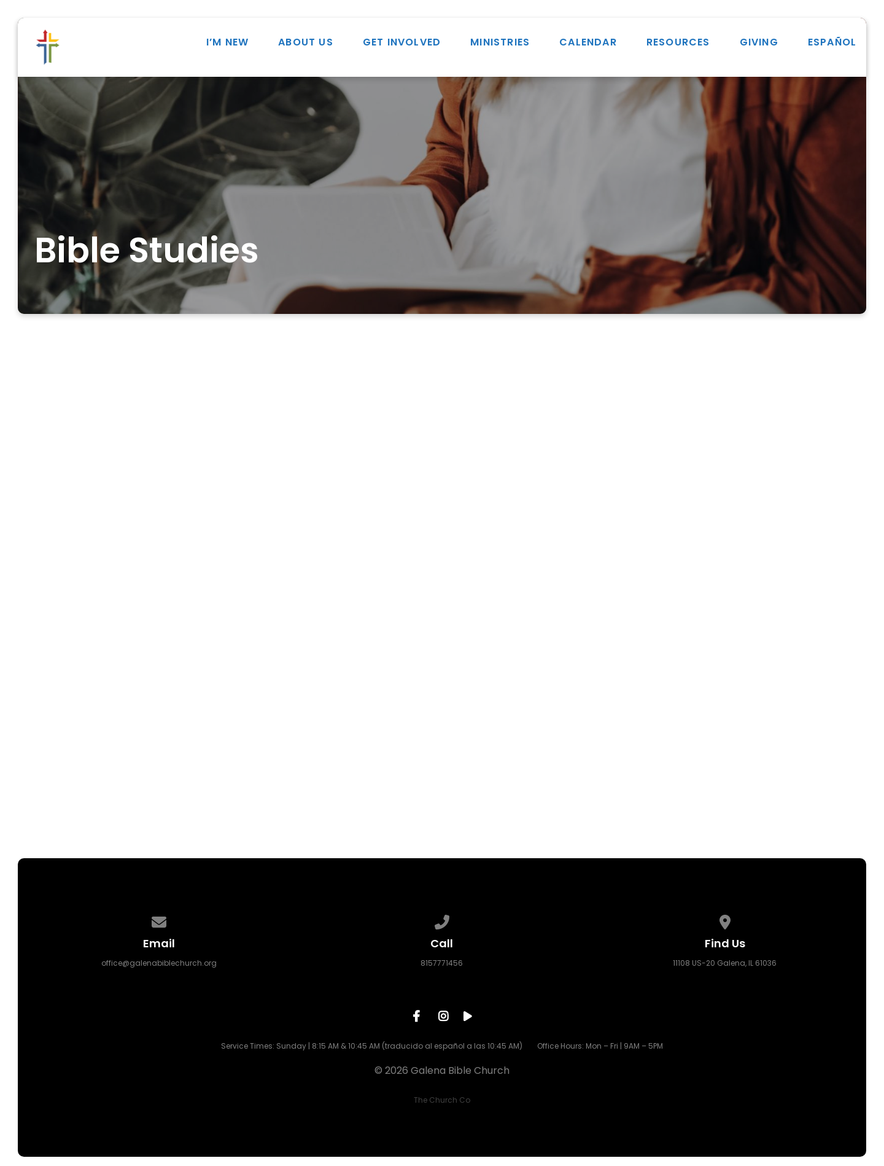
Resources (678, 42)
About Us (305, 42)
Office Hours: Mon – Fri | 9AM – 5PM (600, 1046)
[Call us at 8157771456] (442, 920)
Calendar (588, 42)
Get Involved (402, 42)
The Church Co (442, 1100)
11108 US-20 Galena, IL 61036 (725, 963)
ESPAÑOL (832, 42)
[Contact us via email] (159, 920)
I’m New (227, 42)
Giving (759, 42)
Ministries (500, 42)
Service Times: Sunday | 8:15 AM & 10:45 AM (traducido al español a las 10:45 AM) (371, 1046)
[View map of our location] (725, 920)
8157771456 (442, 963)
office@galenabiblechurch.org (159, 963)
